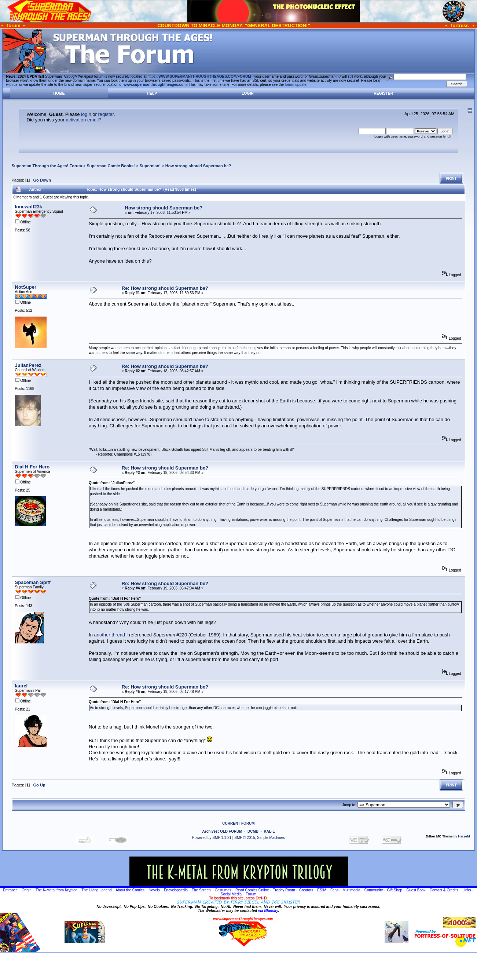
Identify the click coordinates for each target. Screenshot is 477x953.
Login (248, 93)
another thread (109, 635)
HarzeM (464, 836)
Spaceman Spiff (33, 582)
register (106, 114)
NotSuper (26, 287)
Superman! (150, 166)
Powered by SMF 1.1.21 (211, 838)
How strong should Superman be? (198, 166)
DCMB (252, 831)
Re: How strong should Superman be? (165, 288)
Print (451, 178)
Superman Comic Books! (111, 166)
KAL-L (269, 831)
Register (383, 93)
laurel (21, 686)
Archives (210, 831)
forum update (296, 85)
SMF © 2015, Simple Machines (259, 838)
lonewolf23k (28, 206)
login (86, 114)
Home (59, 93)
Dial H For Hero (32, 467)
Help (152, 93)
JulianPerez (28, 365)
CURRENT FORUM (238, 823)
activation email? (84, 120)
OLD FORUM (231, 831)
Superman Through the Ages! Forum (47, 166)
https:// (199, 76)
